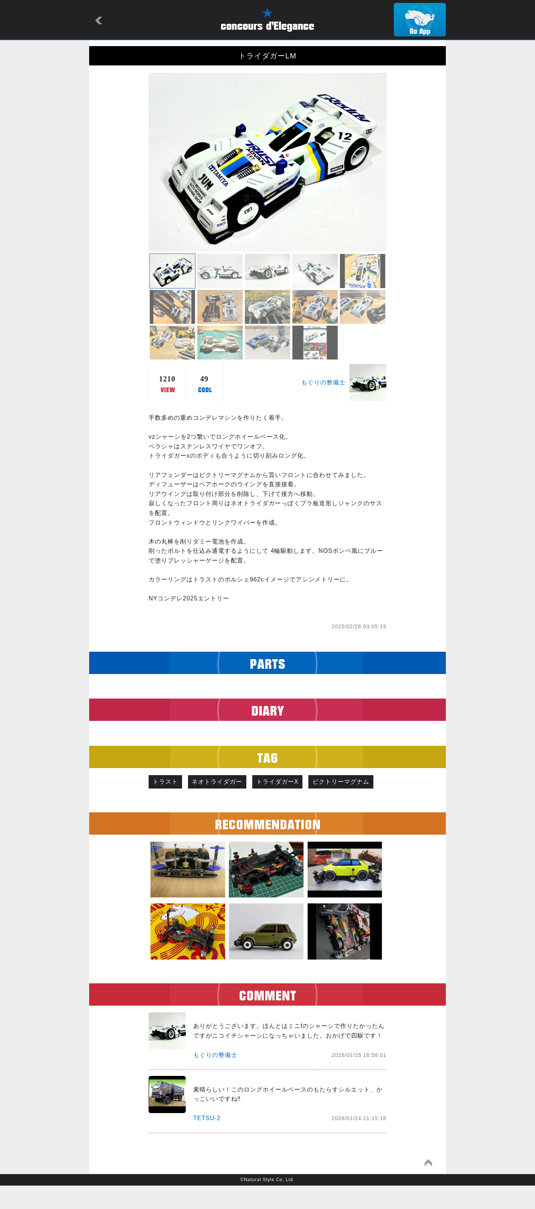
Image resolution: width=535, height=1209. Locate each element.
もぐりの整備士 (323, 382)
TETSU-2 (207, 1141)
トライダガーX (287, 783)
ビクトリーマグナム (183, 804)
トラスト (167, 783)
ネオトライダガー (223, 783)
